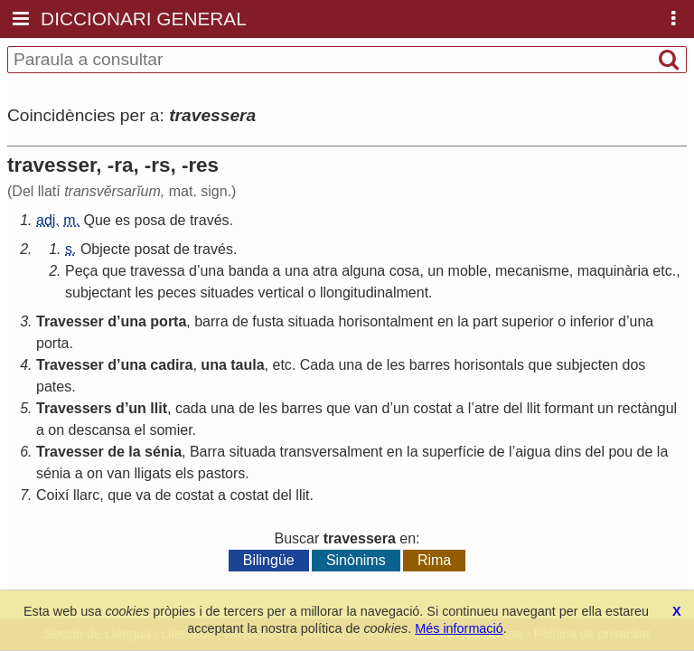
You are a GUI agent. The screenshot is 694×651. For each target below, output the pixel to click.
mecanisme (532, 270)
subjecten (588, 365)
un (435, 270)
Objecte (105, 249)
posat (152, 249)
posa (150, 220)
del (512, 408)
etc (661, 270)
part (485, 321)
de (178, 220)
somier (170, 430)
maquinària (613, 270)
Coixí (52, 495)
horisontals (489, 365)
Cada (317, 365)
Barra (207, 451)
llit (158, 408)
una (212, 270)
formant (568, 408)
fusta (268, 321)
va (143, 495)
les (144, 292)
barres (429, 365)
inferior (592, 321)
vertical (281, 292)
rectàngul (647, 408)
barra (211, 321)
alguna (363, 270)
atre (487, 408)
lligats (153, 473)
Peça (81, 270)
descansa (100, 430)
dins (568, 451)
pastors (221, 473)
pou (620, 451)
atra (325, 270)
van (366, 408)
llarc (86, 495)
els (184, 473)
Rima (434, 560)
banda (249, 270)
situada (310, 321)
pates (53, 386)
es (122, 220)
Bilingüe (269, 560)
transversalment (331, 451)
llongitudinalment (374, 292)
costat (432, 408)
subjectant (98, 292)
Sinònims (356, 560)
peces (176, 292)
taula (247, 365)
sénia (163, 451)
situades (227, 292)
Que (96, 220)
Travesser (70, 321)
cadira (171, 365)
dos (634, 365)
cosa (404, 270)
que (114, 270)
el (140, 430)
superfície (453, 451)
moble (468, 270)
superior (528, 321)
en (445, 321)
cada (191, 408)
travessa (157, 270)
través (210, 220)
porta (168, 321)
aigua (532, 451)
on (56, 430)
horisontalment (385, 321)
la (462, 321)
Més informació (459, 628)
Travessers (74, 408)
